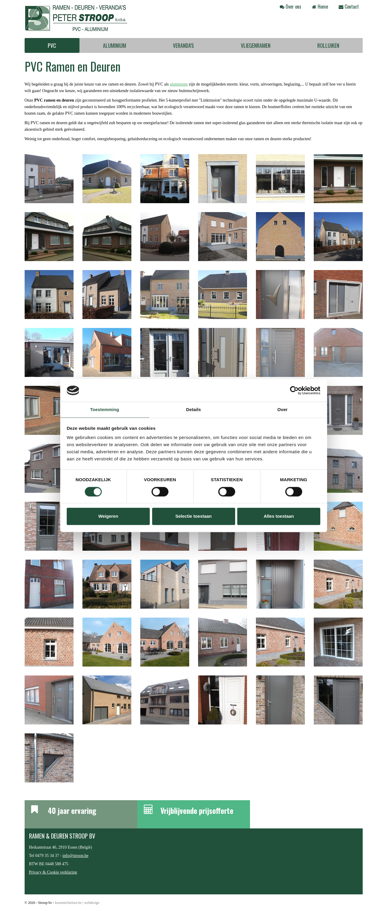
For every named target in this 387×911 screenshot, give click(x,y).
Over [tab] (282, 409)
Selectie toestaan (193, 516)
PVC (52, 45)
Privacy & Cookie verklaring (53, 872)
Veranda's (183, 45)
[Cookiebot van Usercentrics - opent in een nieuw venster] (294, 390)
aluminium (179, 84)
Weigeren (108, 516)
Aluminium (114, 45)
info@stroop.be (75, 855)
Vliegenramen (255, 45)
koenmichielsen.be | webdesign (77, 903)
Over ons (290, 6)
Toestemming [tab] (104, 409)
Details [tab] (193, 409)
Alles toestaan (279, 516)
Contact (349, 6)
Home (320, 6)
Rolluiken (328, 45)
